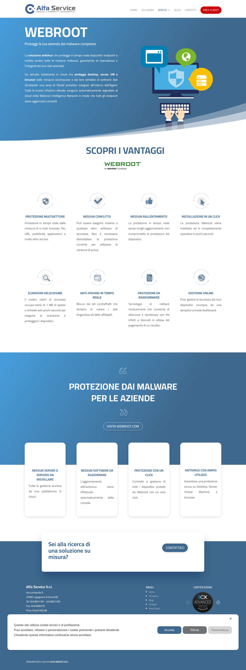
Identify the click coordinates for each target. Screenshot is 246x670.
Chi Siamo (147, 10)
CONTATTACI (175, 548)
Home (133, 10)
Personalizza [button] (219, 630)
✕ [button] (230, 618)
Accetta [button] (169, 630)
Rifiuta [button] (195, 630)
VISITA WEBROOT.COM (123, 426)
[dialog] (123, 632)
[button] (188, 602)
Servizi (162, 10)
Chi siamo (153, 596)
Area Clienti (211, 10)
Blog (177, 10)
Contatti (190, 10)
